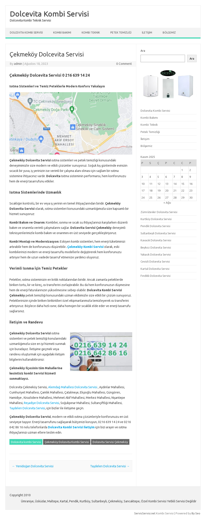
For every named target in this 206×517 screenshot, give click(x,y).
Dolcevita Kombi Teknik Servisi (30, 20)
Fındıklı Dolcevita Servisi (156, 275)
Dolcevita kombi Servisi (26, 441)
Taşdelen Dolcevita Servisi (27, 408)
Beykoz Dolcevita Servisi (156, 247)
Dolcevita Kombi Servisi (49, 13)
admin (18, 63)
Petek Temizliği (120, 32)
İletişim (147, 32)
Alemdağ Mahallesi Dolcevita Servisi (72, 387)
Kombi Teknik (91, 32)
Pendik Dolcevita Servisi (155, 226)
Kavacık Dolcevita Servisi (156, 240)
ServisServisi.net (144, 513)
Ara (143, 50)
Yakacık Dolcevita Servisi (156, 254)
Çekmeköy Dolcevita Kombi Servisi (67, 441)
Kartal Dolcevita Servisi (155, 268)
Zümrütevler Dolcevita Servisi (159, 212)
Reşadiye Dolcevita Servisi (41, 403)
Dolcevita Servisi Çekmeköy (110, 441)
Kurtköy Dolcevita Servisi (156, 219)
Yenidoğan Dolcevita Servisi (32, 466)
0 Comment (124, 63)
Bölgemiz (169, 32)
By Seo (196, 513)
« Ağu (167, 202)
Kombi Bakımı (62, 32)
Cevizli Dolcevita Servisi (155, 261)
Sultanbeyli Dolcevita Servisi (158, 233)
